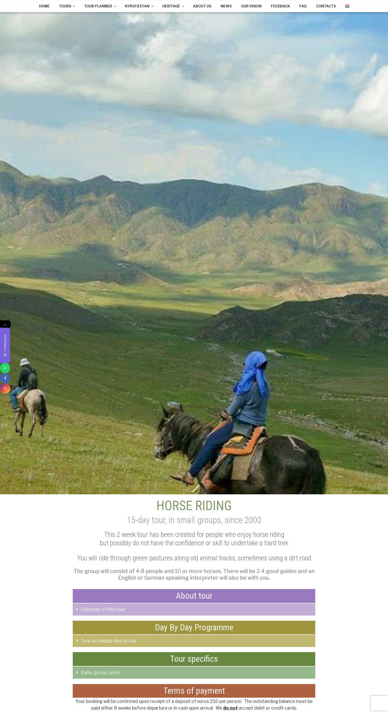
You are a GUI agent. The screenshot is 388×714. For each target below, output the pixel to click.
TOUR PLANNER (100, 6)
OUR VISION (251, 6)
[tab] (194, 609)
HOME (44, 6)
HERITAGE (173, 6)
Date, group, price (100, 672)
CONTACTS (326, 6)
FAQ (303, 6)
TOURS (67, 6)
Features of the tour (103, 609)
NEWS (226, 6)
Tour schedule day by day (109, 641)
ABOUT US (202, 6)
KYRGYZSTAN (139, 6)
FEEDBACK (280, 6)
